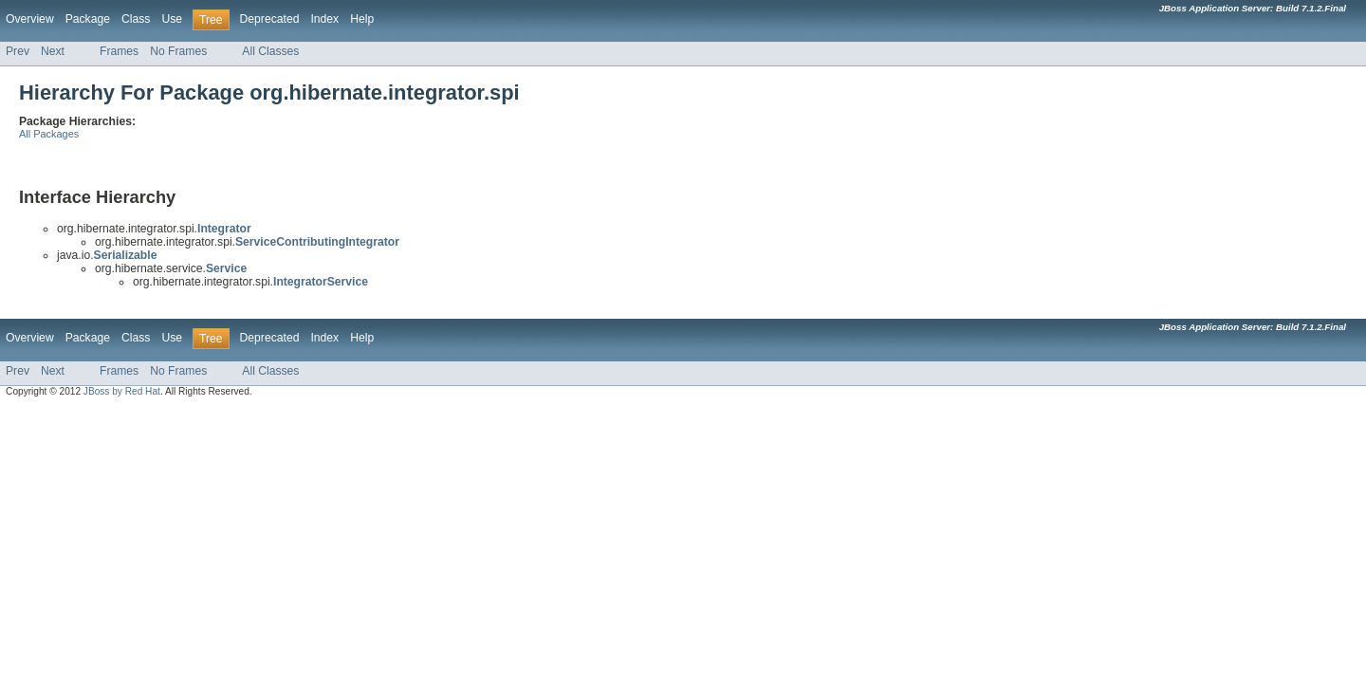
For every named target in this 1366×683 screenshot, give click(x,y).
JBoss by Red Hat (121, 391)
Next (53, 51)
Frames (119, 51)
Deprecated (270, 19)
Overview (30, 19)
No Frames (178, 51)
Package (87, 19)
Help (362, 19)
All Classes (270, 51)
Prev (17, 51)
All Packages (49, 133)
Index (324, 19)
